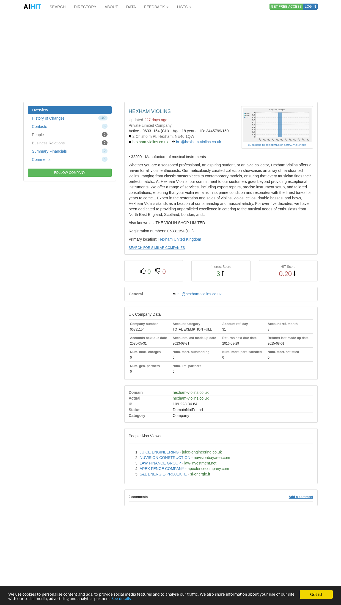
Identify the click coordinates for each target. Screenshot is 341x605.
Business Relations (70, 142)
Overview (40, 110)
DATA (131, 7)
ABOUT (111, 7)
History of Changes (70, 118)
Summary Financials (70, 150)
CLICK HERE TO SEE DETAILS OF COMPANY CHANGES (277, 145)
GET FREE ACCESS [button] (286, 7)
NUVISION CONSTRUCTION (165, 457)
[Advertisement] (170, 57)
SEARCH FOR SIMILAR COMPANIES (157, 248)
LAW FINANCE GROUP (160, 463)
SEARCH (57, 7)
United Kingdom (187, 239)
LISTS (184, 7)
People (70, 134)
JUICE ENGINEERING (159, 452)
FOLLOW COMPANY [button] (69, 173)
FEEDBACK (156, 7)
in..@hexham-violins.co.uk (198, 142)
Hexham (165, 239)
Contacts (70, 126)
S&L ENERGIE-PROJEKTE (163, 474)
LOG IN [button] (310, 7)
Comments (70, 159)
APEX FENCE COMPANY (162, 468)
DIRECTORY (85, 7)
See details (143, 599)
